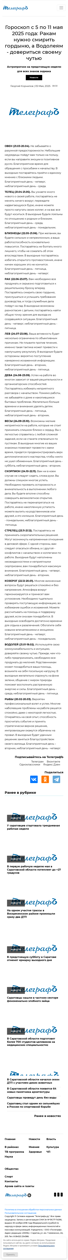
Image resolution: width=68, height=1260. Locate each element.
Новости (34, 77)
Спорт (9, 1176)
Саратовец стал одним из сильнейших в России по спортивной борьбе (33, 1105)
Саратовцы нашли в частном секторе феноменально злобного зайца (32, 999)
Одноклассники (29, 764)
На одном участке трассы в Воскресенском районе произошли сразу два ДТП (31, 913)
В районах (12, 1147)
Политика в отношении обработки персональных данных (33, 1209)
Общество (11, 1168)
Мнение (34, 1147)
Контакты (11, 1181)
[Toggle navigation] (61, 8)
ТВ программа (14, 1151)
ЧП (48, 1151)
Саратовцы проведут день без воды (31, 1097)
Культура (52, 1147)
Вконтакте (53, 761)
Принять (10, 1254)
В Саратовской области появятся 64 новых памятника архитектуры (31, 1090)
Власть (51, 1139)
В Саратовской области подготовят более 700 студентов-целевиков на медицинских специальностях (31, 1042)
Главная (10, 1139)
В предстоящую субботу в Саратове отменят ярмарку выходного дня (31, 959)
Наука (9, 1156)
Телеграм (37, 761)
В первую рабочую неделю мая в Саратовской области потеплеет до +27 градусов (34, 869)
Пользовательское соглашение (20, 1213)
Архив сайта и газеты (19, 1186)
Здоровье (35, 1151)
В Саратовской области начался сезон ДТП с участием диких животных (33, 1081)
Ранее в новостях (47, 1116)
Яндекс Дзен (51, 764)
